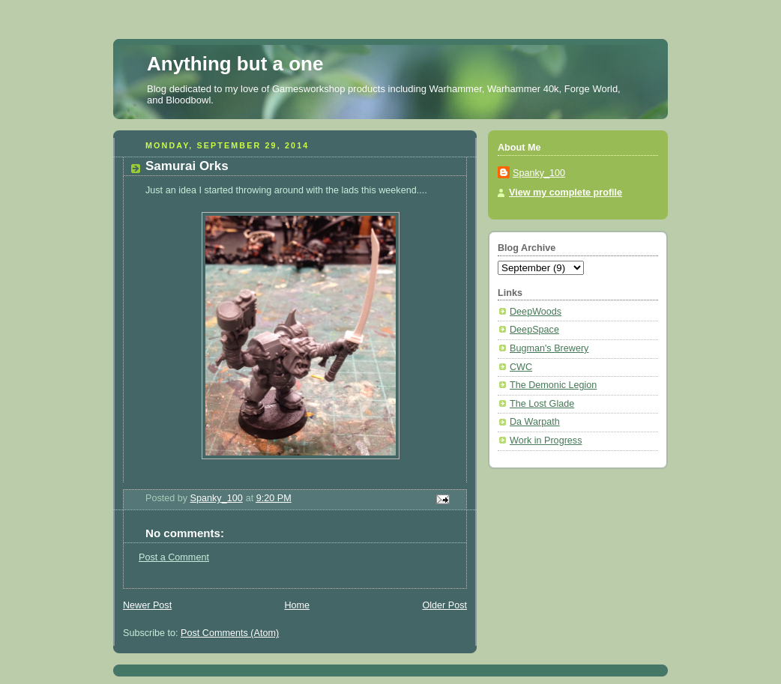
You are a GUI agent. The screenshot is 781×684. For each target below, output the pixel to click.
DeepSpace (534, 329)
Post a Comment (174, 557)
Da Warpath (535, 422)
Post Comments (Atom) (230, 633)
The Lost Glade (542, 404)
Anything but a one (235, 63)
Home (297, 605)
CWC (521, 367)
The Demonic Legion (553, 385)
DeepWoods (535, 311)
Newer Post (147, 605)
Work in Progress (546, 440)
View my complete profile (565, 192)
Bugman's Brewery (549, 348)
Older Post (444, 605)
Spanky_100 (539, 173)
